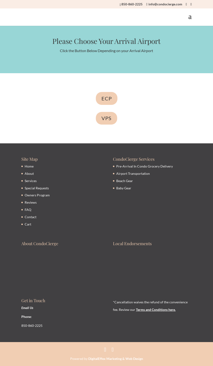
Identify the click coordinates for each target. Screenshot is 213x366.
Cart (28, 224)
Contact (30, 217)
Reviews (31, 202)
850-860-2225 (132, 4)
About (29, 173)
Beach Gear (124, 181)
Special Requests (37, 188)
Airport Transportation (133, 173)
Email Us (27, 308)
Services (31, 181)
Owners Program (37, 195)
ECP (106, 98)
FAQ (28, 210)
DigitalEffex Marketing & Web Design (115, 359)
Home (29, 166)
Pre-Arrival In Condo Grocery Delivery (144, 166)
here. (172, 310)
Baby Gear (123, 188)
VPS (106, 118)
